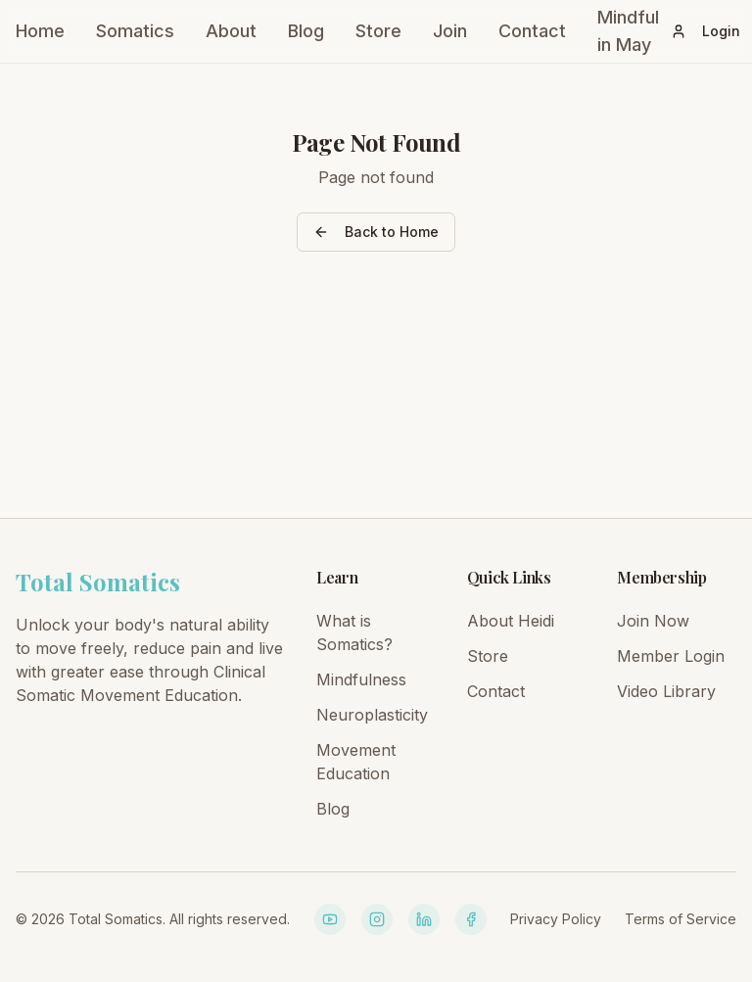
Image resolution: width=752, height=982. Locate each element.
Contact (532, 31)
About (231, 31)
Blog (306, 31)
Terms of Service (680, 919)
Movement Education (356, 761)
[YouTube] (330, 919)
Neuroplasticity (372, 715)
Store (378, 31)
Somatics (135, 31)
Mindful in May (628, 31)
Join (450, 31)
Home (40, 31)
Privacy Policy (555, 919)
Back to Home (376, 231)
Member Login (671, 656)
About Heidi (510, 621)
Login (705, 31)
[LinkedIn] (424, 919)
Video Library (666, 691)
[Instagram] (377, 919)
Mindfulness (361, 679)
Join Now (653, 621)
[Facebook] (471, 919)
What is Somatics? (354, 632)
